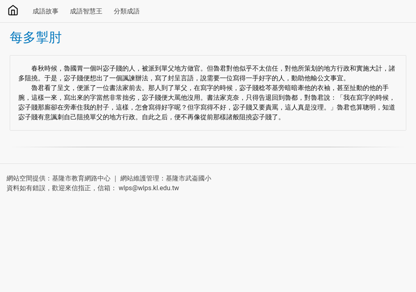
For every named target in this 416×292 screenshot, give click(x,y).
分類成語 (127, 11)
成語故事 (45, 11)
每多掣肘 (36, 37)
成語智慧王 (86, 11)
